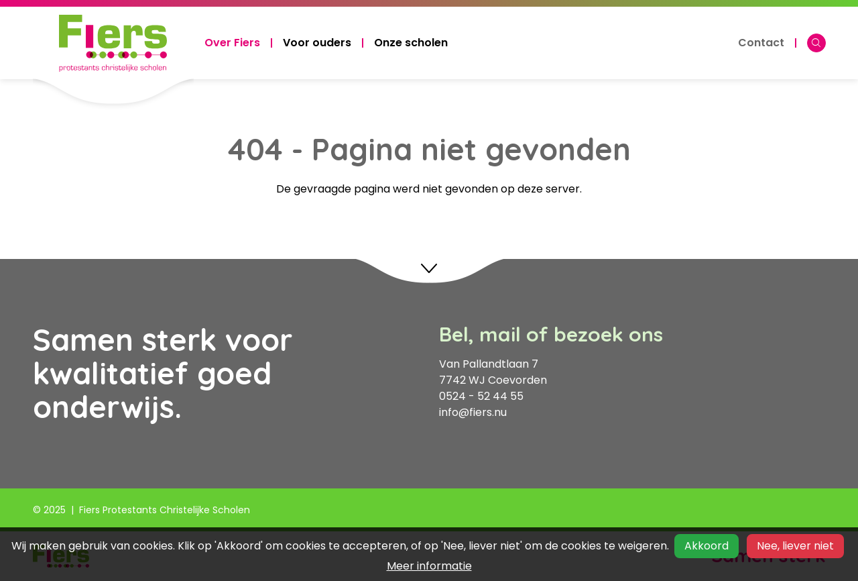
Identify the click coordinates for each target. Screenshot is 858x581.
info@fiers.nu (473, 412)
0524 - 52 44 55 (481, 396)
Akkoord (706, 545)
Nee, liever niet (795, 545)
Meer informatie (429, 566)
